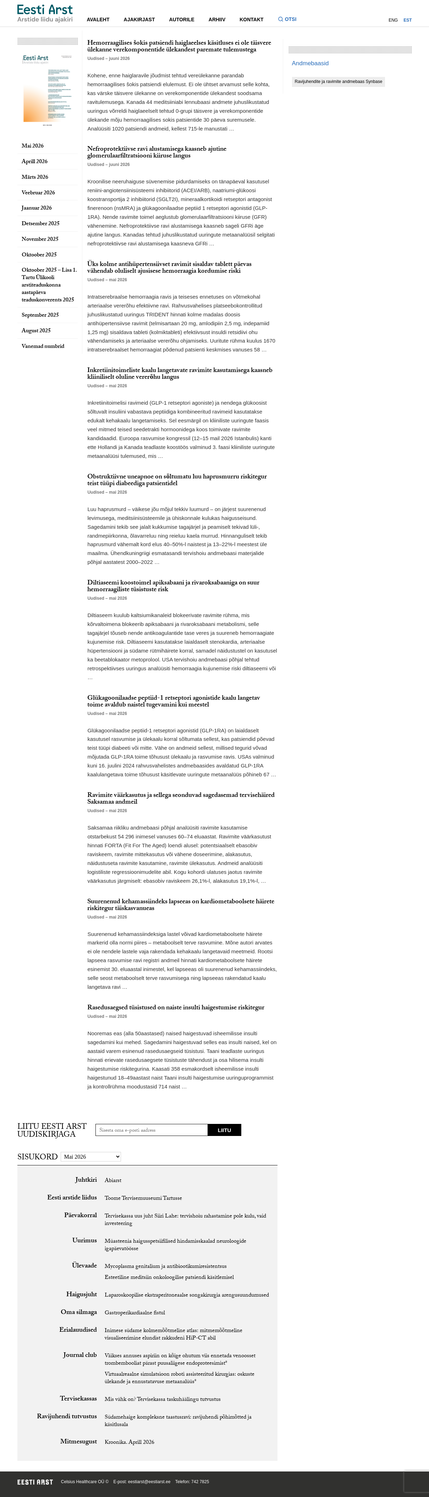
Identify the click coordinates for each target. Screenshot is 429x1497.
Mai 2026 (33, 146)
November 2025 (40, 240)
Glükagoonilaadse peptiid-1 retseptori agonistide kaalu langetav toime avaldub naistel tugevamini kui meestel (173, 702)
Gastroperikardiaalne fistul (135, 1313)
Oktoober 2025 (39, 255)
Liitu (224, 1130)
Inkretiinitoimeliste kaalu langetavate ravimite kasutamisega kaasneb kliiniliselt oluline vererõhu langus (180, 374)
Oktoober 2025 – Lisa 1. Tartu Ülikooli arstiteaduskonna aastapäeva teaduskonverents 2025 (49, 285)
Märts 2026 (35, 178)
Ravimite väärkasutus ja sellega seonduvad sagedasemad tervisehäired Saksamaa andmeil (181, 799)
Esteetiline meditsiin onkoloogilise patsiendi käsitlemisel (169, 1278)
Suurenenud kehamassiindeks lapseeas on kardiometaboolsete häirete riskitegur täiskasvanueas (180, 906)
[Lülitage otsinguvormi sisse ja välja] (290, 20)
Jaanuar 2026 (37, 209)
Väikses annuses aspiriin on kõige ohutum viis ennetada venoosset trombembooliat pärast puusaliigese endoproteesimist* (180, 1360)
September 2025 (40, 316)
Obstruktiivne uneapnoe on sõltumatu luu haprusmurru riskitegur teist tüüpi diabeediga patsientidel (177, 481)
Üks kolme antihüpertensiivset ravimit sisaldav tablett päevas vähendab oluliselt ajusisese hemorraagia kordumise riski (169, 268)
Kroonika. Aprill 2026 (129, 1443)
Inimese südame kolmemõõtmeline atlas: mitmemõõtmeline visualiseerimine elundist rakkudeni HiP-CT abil (173, 1334)
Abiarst (113, 1181)
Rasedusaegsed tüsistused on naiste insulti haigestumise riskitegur (175, 1008)
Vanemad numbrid (43, 347)
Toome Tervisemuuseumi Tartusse (143, 1199)
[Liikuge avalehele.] (45, 13)
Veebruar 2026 (38, 193)
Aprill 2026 (35, 162)
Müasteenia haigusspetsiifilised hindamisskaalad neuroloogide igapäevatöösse (175, 1245)
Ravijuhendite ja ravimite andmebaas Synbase (339, 81)
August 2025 (36, 331)
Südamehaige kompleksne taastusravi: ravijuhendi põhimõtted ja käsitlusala (178, 1421)
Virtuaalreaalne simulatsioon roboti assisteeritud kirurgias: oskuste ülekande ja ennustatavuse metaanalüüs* (179, 1378)
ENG (393, 20)
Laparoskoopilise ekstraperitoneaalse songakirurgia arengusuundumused (187, 1295)
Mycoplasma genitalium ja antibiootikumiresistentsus (166, 1267)
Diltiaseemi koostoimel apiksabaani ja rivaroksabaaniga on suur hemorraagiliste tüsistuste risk (173, 587)
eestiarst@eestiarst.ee (149, 1481)
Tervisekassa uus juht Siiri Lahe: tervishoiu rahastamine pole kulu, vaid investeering (185, 1220)
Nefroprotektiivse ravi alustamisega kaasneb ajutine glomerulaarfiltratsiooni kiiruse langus (156, 153)
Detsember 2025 (41, 224)
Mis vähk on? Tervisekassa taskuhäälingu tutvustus (163, 1400)
